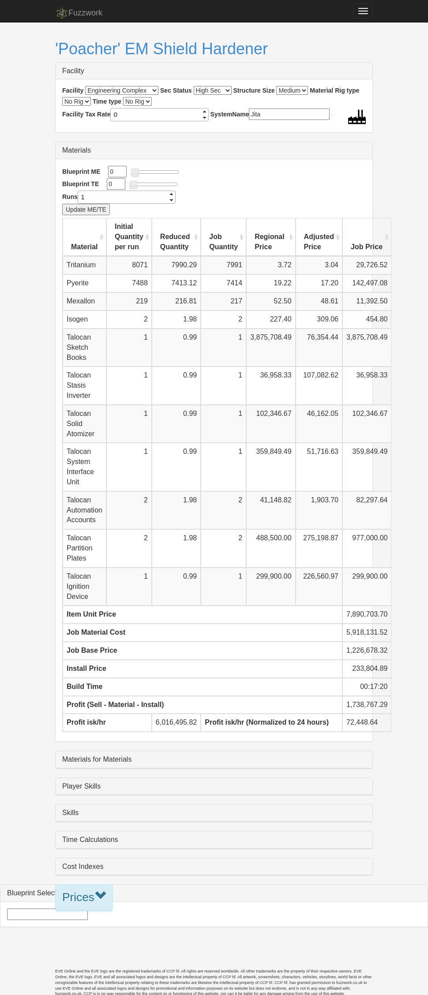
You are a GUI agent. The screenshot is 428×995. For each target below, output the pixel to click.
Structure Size (253, 90)
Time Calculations (90, 839)
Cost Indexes (82, 866)
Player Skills (81, 786)
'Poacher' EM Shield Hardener (161, 49)
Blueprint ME (81, 171)
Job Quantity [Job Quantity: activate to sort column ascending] (223, 242)
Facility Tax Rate (86, 114)
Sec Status (176, 90)
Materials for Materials (96, 759)
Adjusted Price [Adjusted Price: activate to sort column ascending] (319, 242)
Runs (70, 196)
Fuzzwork (78, 13)
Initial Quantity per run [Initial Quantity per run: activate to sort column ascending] (129, 237)
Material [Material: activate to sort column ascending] (84, 247)
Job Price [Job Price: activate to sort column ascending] (367, 247)
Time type (107, 101)
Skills (70, 812)
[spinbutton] (156, 115)
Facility (73, 71)
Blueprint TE (80, 183)
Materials (76, 150)
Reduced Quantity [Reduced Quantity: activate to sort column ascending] (175, 242)
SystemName (229, 114)
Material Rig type (334, 90)
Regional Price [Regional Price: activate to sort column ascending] (270, 242)
